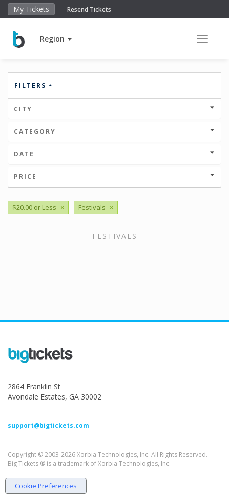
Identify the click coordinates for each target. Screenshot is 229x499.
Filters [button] (33, 85)
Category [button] (114, 131)
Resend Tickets (89, 9)
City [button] (114, 109)
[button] (56, 39)
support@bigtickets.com (48, 425)
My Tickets (31, 9)
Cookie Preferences (46, 485)
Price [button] (114, 176)
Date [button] (114, 154)
